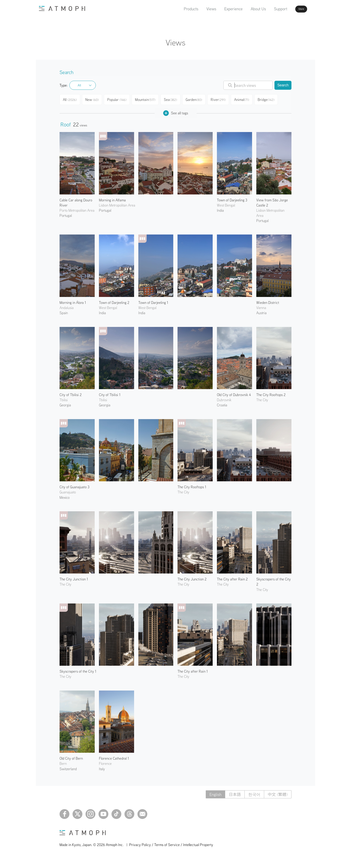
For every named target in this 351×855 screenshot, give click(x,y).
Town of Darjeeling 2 (114, 301)
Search (283, 85)
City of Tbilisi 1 (109, 393)
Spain (64, 311)
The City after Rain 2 (232, 577)
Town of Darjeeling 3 (232, 198)
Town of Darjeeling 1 (153, 301)
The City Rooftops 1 (192, 485)
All (79, 85)
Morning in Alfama (112, 198)
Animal (246, 99)
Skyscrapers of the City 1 (78, 669)
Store (293, 9)
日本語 (235, 792)
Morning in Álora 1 (73, 301)
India (220, 208)
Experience (221, 8)
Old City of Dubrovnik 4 (234, 393)
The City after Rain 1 (193, 669)
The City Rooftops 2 (271, 393)
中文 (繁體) (278, 792)
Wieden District (267, 301)
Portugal (66, 213)
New (94, 99)
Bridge (270, 99)
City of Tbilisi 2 (71, 393)
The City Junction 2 (192, 577)
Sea (173, 99)
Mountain (148, 99)
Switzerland (68, 767)
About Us (245, 8)
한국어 (254, 792)
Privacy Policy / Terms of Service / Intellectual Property (171, 843)
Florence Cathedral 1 (114, 756)
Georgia (65, 403)
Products (178, 8)
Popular (119, 99)
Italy (102, 767)
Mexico (65, 495)
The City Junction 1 (74, 577)
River (222, 99)
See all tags (175, 111)
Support (267, 8)
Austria (261, 311)
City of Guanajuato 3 (74, 485)
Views (198, 8)
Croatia (222, 403)
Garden (197, 99)
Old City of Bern (71, 756)
